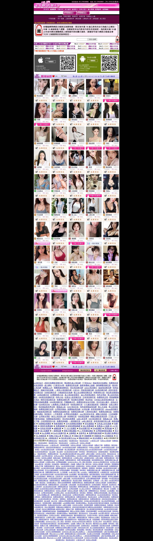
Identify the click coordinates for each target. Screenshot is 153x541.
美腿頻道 (98, 436)
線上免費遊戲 (88, 426)
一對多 (100, 238)
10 (98, 76)
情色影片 (48, 414)
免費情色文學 (102, 397)
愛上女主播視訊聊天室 (83, 393)
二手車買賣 (57, 414)
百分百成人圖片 (102, 402)
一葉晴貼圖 (56, 431)
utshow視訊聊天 (90, 388)
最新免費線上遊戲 (87, 385)
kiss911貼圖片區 (59, 433)
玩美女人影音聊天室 (73, 397)
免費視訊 (47, 96)
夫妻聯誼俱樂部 (44, 424)
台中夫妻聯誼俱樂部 (74, 424)
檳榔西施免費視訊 (61, 388)
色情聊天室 (72, 416)
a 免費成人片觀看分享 (60, 404)
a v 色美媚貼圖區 (86, 431)
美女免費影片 (97, 438)
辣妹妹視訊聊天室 (44, 412)
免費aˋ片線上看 (55, 436)
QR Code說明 (114, 51)
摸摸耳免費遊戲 (46, 426)
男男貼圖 (108, 428)
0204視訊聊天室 (56, 402)
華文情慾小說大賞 (57, 370)
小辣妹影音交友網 (65, 393)
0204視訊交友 (44, 404)
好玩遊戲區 (89, 424)
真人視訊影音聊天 (72, 395)
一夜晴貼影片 (52, 438)
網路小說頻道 (101, 414)
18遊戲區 (72, 433)
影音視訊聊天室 (97, 409)
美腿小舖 (77, 436)
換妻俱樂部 (58, 424)
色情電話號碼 (83, 416)
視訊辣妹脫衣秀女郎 (47, 407)
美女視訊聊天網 (76, 388)
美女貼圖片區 (84, 428)
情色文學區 (101, 395)
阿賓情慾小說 (99, 393)
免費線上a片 (47, 388)
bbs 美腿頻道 (41, 436)
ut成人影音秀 (82, 419)
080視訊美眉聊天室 (46, 397)
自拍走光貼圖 (45, 428)
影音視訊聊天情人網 (102, 421)
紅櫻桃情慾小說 (56, 395)
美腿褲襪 (88, 436)
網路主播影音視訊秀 (99, 416)
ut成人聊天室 (87, 421)
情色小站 (59, 397)
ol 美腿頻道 (108, 436)
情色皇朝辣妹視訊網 (88, 407)
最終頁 (112, 76)
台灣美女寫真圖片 (71, 414)
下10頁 (107, 76)
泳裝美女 (82, 433)
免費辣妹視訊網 (73, 409)
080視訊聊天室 (76, 404)
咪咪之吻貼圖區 (70, 431)
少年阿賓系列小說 (48, 421)
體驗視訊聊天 (84, 438)
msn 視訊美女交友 (87, 414)
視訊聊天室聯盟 (77, 400)
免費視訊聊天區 (105, 412)
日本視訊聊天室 (89, 397)
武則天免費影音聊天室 (53, 383)
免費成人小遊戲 (103, 426)
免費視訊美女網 (72, 385)
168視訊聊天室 (50, 393)
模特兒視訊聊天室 (48, 400)
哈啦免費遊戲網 (74, 426)
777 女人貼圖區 (70, 428)
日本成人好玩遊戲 (104, 424)
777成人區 (113, 416)
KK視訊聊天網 (101, 390)
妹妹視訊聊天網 (104, 388)
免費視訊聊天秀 (63, 400)
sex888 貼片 (38, 383)
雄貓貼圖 (57, 428)
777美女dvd (86, 383)
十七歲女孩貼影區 (91, 404)
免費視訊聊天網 (77, 412)
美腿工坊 (67, 436)
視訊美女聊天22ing (68, 438)
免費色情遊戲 (62, 421)
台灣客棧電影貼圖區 (104, 431)
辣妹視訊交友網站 (100, 383)
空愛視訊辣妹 (39, 419)
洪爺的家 (103, 404)
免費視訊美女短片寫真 (86, 402)
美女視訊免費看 (68, 419)
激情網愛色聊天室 (103, 385)
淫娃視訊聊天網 (87, 390)
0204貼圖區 (97, 428)
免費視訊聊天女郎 (46, 409)
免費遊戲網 (60, 426)
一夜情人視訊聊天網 (63, 390)
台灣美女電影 (44, 416)
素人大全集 (102, 407)
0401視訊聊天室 (95, 419)
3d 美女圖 (86, 409)
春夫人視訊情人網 (58, 416)
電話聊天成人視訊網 (72, 383)
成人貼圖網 (44, 431)
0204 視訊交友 (73, 407)
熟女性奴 (89, 400)
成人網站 (48, 385)
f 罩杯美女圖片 (91, 412)
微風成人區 (61, 407)
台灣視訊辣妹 (60, 409)
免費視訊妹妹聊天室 (61, 412)
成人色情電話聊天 (88, 395)
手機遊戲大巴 (69, 402)
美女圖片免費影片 (111, 433)
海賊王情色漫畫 (47, 390)
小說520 (76, 390)
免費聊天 (99, 143)
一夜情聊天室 (74, 421)
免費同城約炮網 (95, 433)
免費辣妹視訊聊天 (53, 419)
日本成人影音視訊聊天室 (104, 400)
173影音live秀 (58, 385)
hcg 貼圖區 (46, 433)
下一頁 (102, 76)
